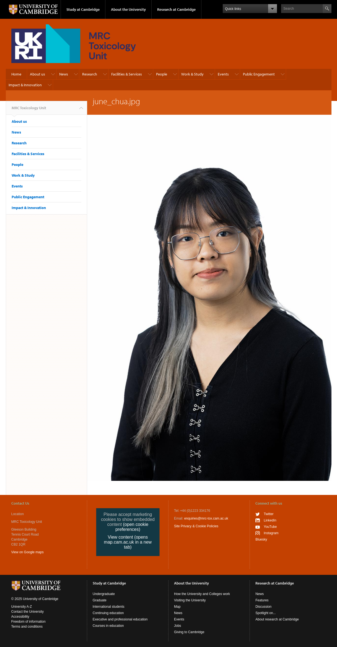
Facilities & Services (126, 74)
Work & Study (192, 74)
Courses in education (108, 626)
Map (177, 607)
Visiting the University (190, 600)
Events (223, 74)
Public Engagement (259, 74)
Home (16, 74)
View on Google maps (27, 552)
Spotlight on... (265, 613)
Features (261, 600)
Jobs (177, 626)
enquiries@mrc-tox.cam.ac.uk (206, 518)
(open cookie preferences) (131, 527)
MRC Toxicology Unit (29, 110)
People (161, 74)
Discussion (263, 607)
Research (89, 74)
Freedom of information (28, 621)
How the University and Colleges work (202, 594)
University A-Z (21, 607)
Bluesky (261, 539)
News (63, 74)
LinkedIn (270, 520)
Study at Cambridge (83, 9)
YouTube (270, 527)
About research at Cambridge (277, 619)
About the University (128, 9)
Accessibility (20, 617)
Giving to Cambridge (189, 632)
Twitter (268, 514)
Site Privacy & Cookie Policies (196, 526)
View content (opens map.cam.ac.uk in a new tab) (128, 542)
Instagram (271, 533)
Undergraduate (104, 594)
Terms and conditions (27, 626)
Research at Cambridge (176, 9)
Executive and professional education (120, 619)
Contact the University (27, 612)
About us (37, 74)
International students (109, 607)
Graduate (100, 600)
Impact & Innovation (25, 84)
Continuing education (108, 613)
